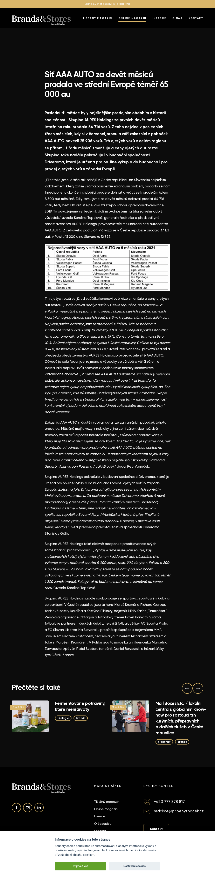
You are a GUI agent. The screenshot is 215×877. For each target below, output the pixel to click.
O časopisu (102, 824)
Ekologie (63, 718)
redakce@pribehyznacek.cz (179, 811)
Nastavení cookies (134, 866)
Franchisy (164, 741)
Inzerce (159, 18)
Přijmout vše (80, 866)
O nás (177, 18)
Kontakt (196, 18)
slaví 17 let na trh (117, 3)
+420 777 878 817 (169, 801)
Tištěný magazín (97, 18)
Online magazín (132, 18)
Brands (80, 718)
